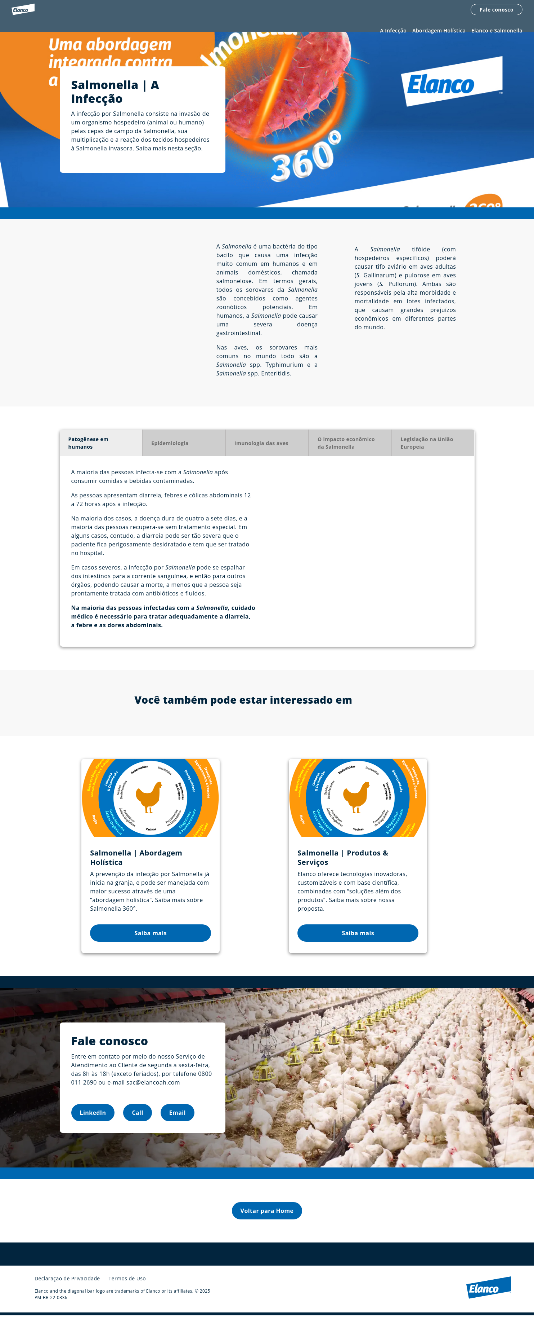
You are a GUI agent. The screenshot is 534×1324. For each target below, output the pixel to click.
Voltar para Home (267, 1219)
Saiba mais (151, 942)
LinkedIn (93, 1121)
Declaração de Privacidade (67, 1287)
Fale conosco (496, 9)
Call (137, 1121)
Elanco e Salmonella (496, 31)
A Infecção (393, 31)
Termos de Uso (127, 1287)
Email (177, 1121)
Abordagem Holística (439, 31)
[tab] (101, 452)
